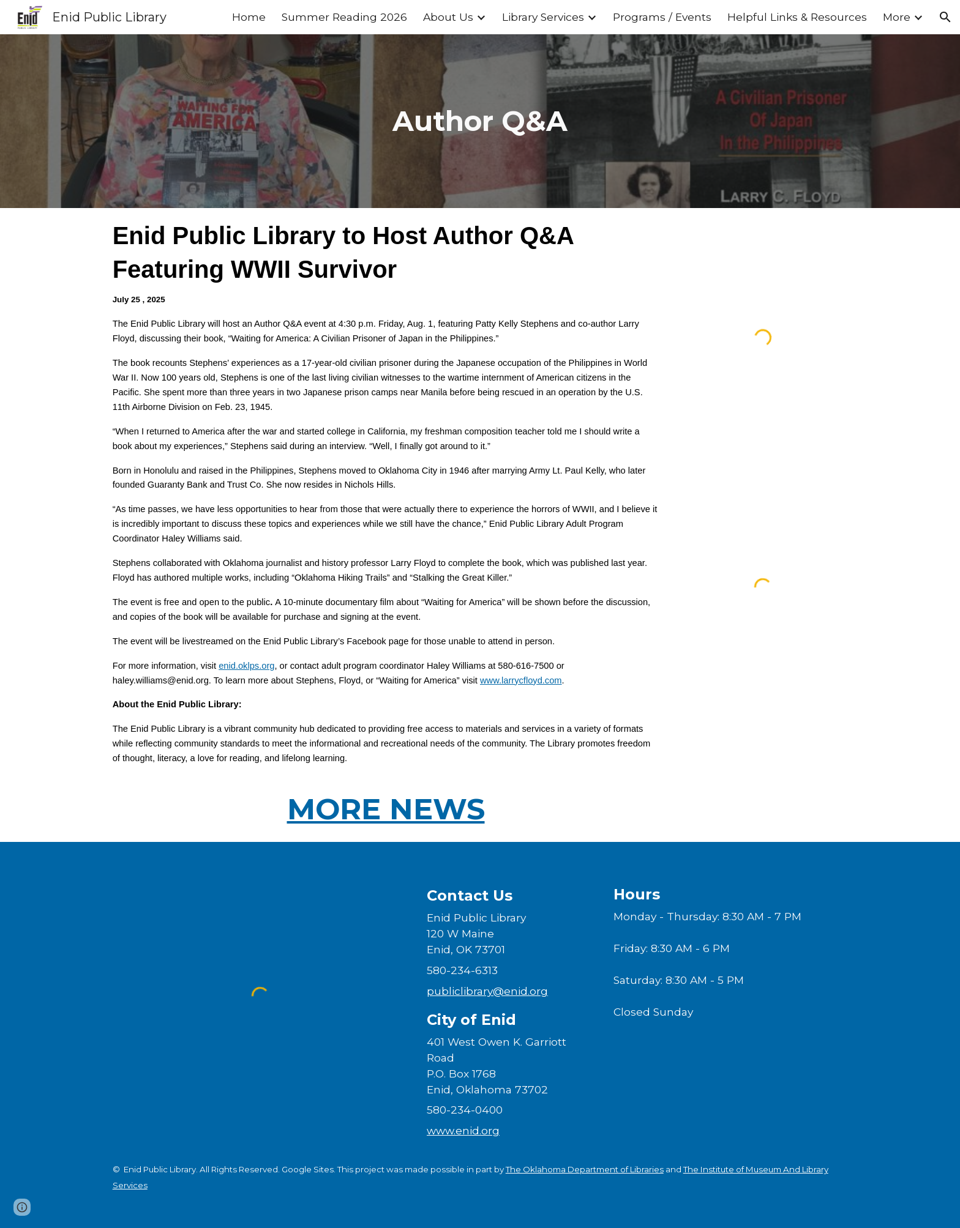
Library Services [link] (543, 16)
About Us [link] (448, 16)
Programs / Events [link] (662, 16)
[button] (945, 17)
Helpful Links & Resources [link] (797, 16)
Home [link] (249, 16)
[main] (480, 121)
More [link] (896, 16)
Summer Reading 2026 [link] (344, 16)
